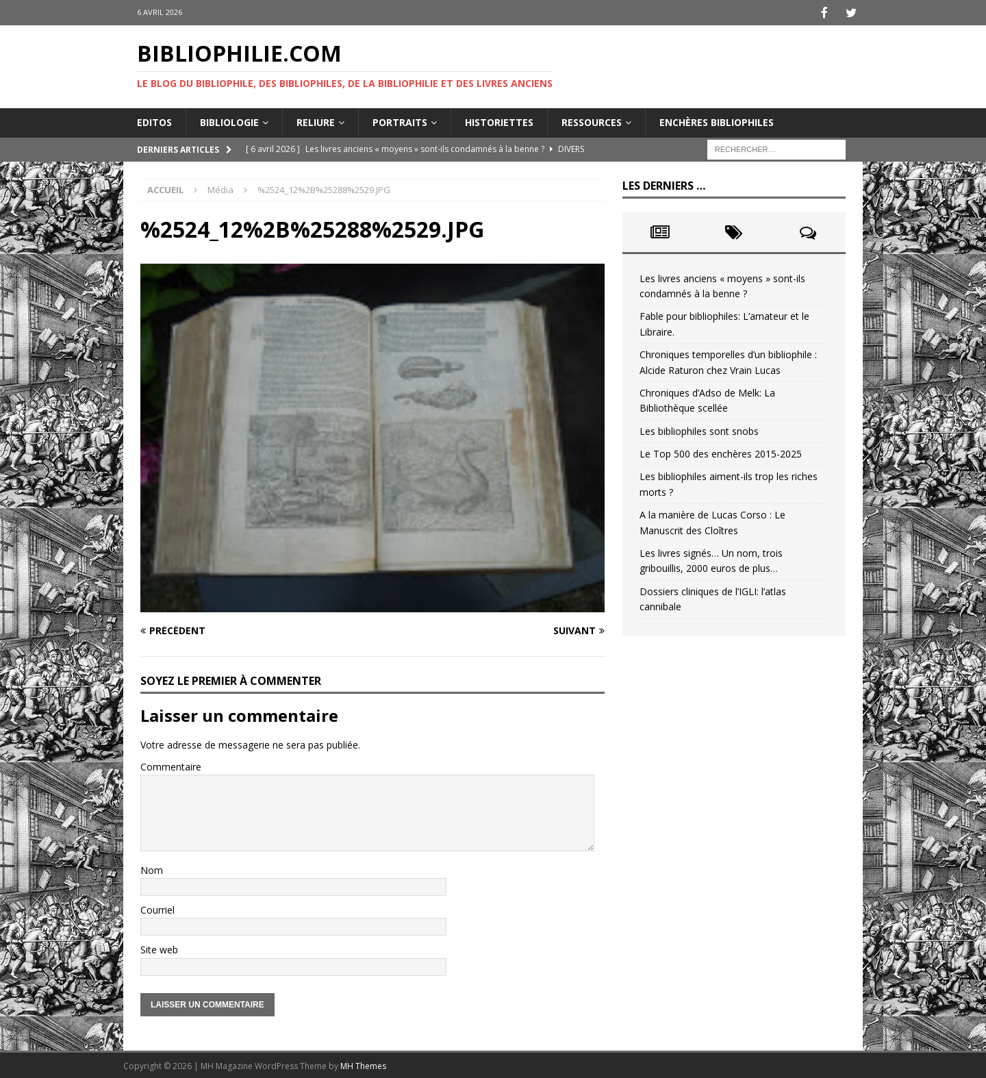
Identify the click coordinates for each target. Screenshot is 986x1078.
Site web (159, 948)
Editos (154, 120)
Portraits (399, 120)
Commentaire (170, 765)
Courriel (157, 908)
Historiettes (499, 120)
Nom (151, 868)
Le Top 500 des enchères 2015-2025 (721, 452)
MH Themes (363, 1064)
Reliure (315, 120)
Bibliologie (229, 120)
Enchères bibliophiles (716, 120)
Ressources (591, 120)
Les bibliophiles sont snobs (699, 429)
